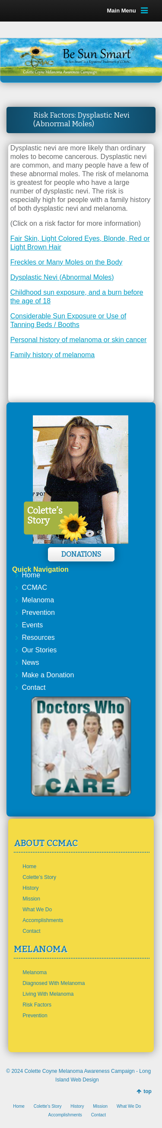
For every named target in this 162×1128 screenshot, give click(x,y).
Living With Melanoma (47, 994)
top (147, 1091)
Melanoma (38, 600)
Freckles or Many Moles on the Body (66, 262)
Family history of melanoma (52, 354)
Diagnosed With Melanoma (53, 983)
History (30, 888)
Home (31, 575)
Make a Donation (48, 675)
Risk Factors (36, 1005)
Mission (31, 899)
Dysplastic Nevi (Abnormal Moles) (62, 277)
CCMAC (34, 587)
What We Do (37, 910)
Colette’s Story (39, 877)
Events (32, 625)
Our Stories (39, 650)
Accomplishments (42, 920)
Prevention (38, 612)
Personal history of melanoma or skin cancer (78, 339)
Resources (38, 637)
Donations (81, 554)
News (30, 662)
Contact (33, 687)
